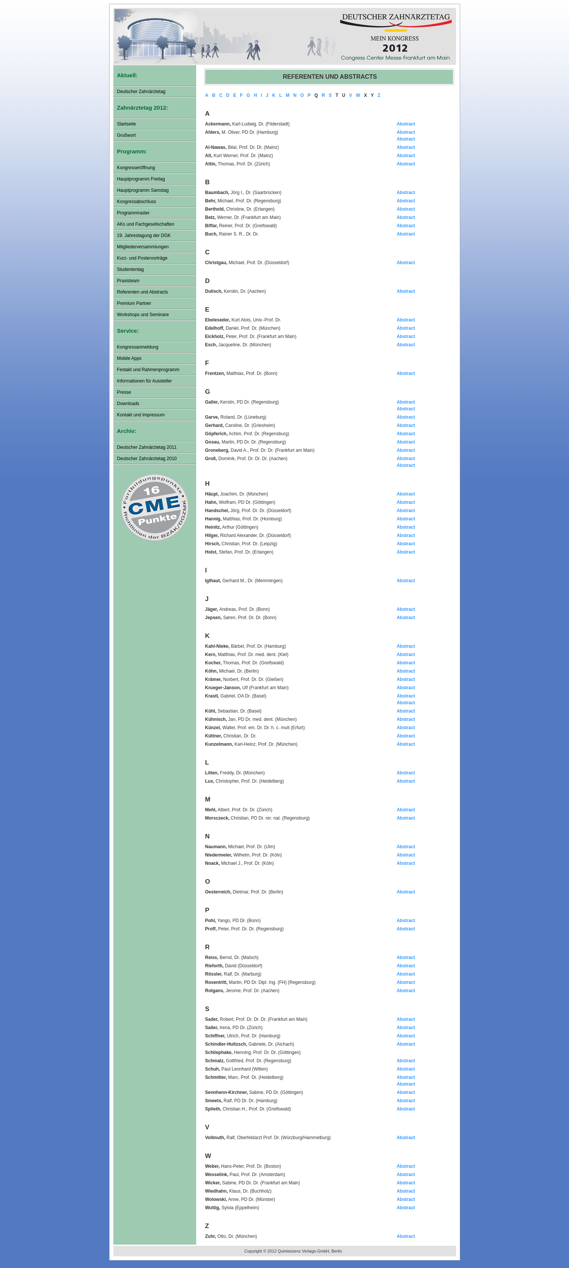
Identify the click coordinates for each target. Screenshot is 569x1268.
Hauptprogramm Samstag (143, 190)
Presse (124, 392)
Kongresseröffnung (136, 167)
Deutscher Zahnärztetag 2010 (147, 458)
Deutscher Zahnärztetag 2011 (147, 447)
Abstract (406, 124)
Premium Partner (134, 303)
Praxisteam (128, 280)
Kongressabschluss (136, 201)
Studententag (130, 269)
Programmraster (133, 213)
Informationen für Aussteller (144, 381)
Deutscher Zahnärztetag (141, 91)
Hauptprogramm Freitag (141, 179)
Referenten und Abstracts (142, 292)
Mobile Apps (129, 358)
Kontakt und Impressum (141, 415)
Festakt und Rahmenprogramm (148, 369)
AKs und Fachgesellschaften (145, 224)
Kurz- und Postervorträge (142, 258)
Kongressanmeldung (138, 347)
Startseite (126, 124)
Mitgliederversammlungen (143, 246)
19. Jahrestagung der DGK (144, 235)
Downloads (128, 403)
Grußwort (126, 135)
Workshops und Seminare (143, 314)
